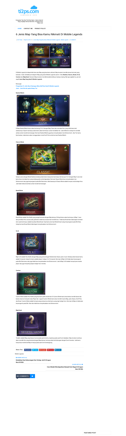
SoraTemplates (59, 434)
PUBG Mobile (89, 71)
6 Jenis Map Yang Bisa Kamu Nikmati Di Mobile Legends (46, 44)
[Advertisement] (47, 413)
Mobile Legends (64, 44)
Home (20, 28)
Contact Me (28, 28)
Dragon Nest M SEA (91, 65)
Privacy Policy (40, 28)
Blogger (75, 434)
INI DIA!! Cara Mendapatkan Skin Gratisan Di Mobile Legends (99, 134)
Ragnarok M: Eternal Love (92, 74)
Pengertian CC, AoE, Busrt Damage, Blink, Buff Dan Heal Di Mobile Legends (37, 90)
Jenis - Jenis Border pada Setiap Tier (26, 92)
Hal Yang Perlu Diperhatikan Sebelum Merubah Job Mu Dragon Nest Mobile (100, 120)
